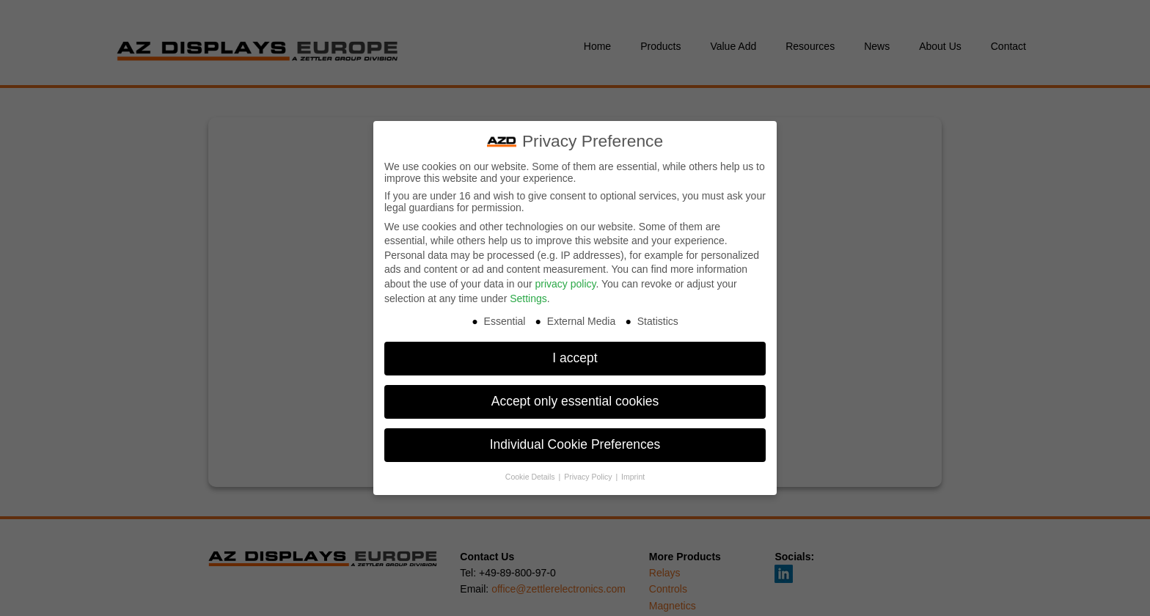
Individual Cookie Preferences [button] (575, 438)
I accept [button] (574, 352)
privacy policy (565, 278)
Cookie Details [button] (531, 470)
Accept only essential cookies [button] (575, 395)
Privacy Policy (589, 470)
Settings (528, 292)
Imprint (633, 470)
